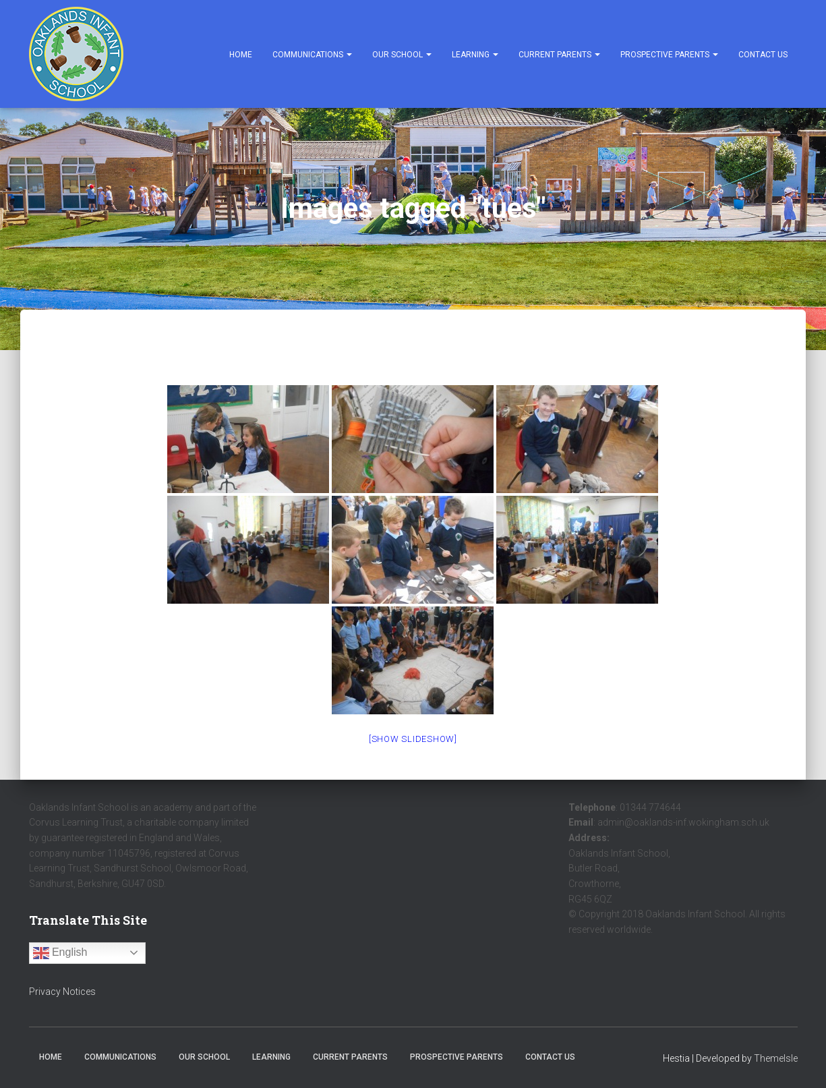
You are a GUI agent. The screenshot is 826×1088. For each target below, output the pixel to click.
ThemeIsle (776, 1058)
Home (240, 54)
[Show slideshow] (413, 739)
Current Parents (559, 54)
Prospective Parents (669, 54)
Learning (475, 54)
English (60, 953)
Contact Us (763, 54)
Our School (402, 54)
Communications (312, 54)
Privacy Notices (62, 991)
